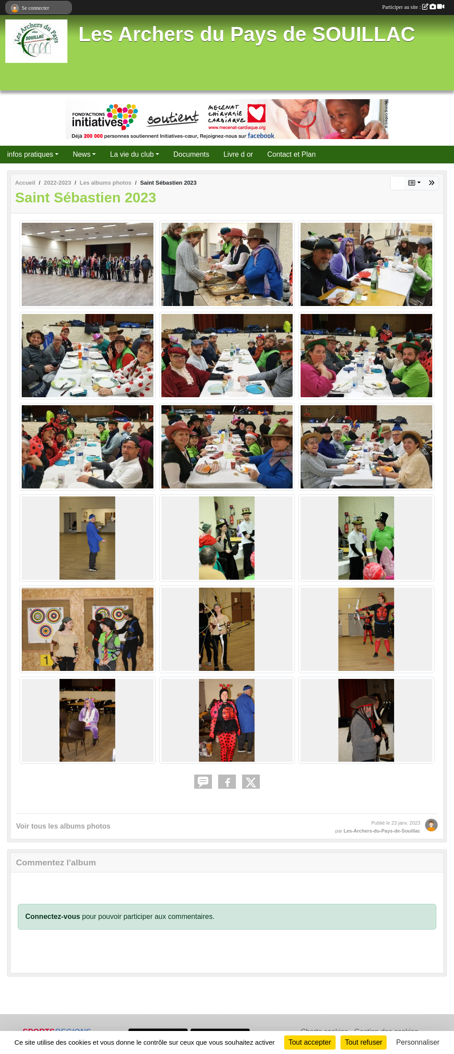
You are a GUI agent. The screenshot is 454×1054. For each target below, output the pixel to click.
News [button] (81, 154)
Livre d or (238, 154)
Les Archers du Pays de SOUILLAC (246, 34)
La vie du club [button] (132, 154)
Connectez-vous (52, 916)
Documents (191, 154)
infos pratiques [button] (30, 154)
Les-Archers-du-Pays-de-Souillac (382, 830)
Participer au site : (413, 7)
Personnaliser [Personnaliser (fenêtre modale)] (418, 1042)
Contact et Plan (291, 154)
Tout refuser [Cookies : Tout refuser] (363, 1042)
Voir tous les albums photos (63, 826)
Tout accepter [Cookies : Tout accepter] (310, 1042)
